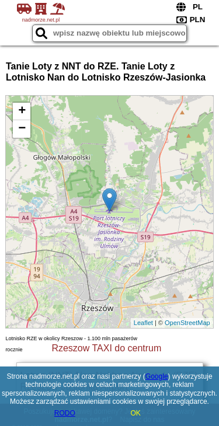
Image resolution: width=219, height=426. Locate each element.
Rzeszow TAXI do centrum (106, 348)
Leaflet (143, 322)
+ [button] (22, 111)
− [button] (22, 129)
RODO (64, 413)
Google (156, 376)
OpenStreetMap (187, 322)
